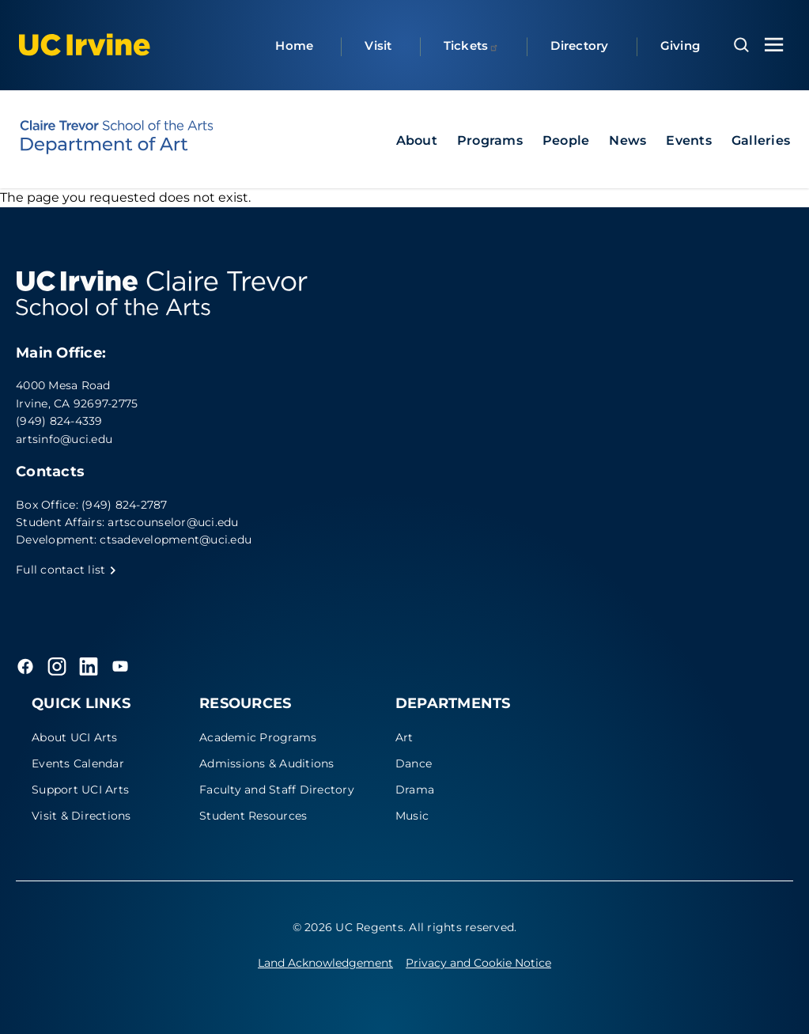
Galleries (761, 140)
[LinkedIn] (88, 666)
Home (294, 45)
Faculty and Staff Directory (276, 789)
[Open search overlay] (741, 45)
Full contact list (66, 569)
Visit (378, 45)
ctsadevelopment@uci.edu (175, 539)
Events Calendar (78, 763)
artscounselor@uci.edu (173, 522)
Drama (414, 789)
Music (412, 816)
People (566, 140)
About (416, 140)
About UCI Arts (75, 737)
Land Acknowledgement (325, 963)
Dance (413, 763)
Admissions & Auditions (267, 763)
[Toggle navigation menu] (774, 45)
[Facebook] (25, 666)
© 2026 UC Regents (348, 927)
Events (689, 140)
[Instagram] (56, 666)
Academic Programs (257, 737)
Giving (680, 45)
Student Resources (253, 816)
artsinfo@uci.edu (64, 439)
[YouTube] (120, 666)
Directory (579, 45)
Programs (490, 140)
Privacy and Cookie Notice (478, 963)
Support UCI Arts (80, 789)
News (627, 140)
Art (404, 737)
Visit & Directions (81, 816)
